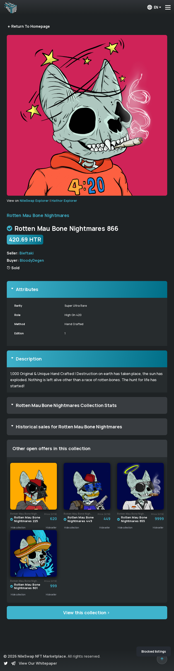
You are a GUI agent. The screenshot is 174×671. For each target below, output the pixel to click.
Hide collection (18, 527)
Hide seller (51, 527)
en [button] (152, 7)
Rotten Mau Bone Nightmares (38, 215)
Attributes (27, 289)
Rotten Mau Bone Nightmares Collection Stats (66, 405)
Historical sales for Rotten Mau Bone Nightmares (69, 427)
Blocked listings (153, 651)
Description (29, 359)
